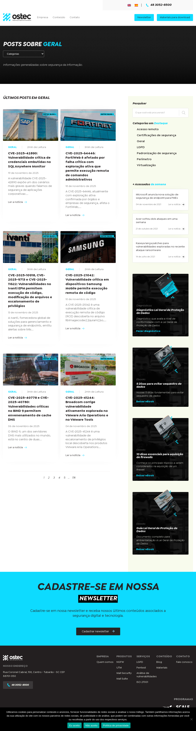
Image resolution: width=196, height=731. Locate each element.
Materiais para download (175, 17)
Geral (141, 141)
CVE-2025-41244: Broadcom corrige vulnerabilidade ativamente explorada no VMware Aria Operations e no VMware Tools (87, 408)
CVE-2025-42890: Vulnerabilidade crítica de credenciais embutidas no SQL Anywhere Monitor (29, 160)
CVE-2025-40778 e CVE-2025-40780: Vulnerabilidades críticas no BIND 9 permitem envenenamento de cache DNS (29, 408)
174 (73, 477)
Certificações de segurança (156, 135)
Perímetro (144, 159)
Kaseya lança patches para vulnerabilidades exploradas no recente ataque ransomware (160, 246)
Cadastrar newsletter (98, 631)
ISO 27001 (142, 682)
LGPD (141, 147)
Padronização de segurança (157, 153)
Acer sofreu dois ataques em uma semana (156, 220)
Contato (75, 17)
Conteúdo (59, 17)
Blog (159, 662)
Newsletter (144, 17)
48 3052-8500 (158, 5)
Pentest (141, 668)
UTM (119, 668)
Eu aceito (74, 725)
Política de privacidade (116, 725)
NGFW (120, 662)
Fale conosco (184, 662)
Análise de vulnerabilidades (146, 675)
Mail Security (124, 673)
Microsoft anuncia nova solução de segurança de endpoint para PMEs (157, 196)
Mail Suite (122, 679)
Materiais (161, 668)
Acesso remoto (148, 129)
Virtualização (146, 165)
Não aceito (91, 725)
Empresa (42, 17)
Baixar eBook (145, 401)
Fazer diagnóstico (148, 331)
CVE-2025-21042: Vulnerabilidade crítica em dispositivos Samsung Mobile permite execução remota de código (87, 284)
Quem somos (105, 662)
